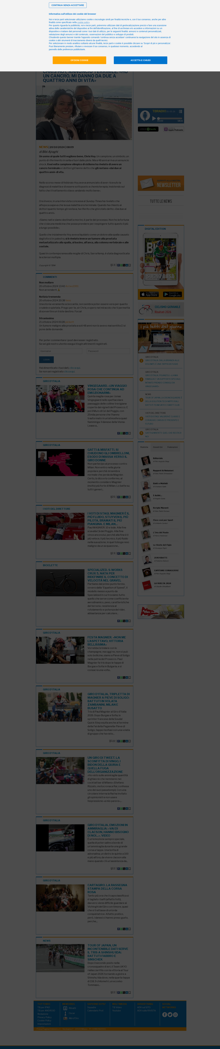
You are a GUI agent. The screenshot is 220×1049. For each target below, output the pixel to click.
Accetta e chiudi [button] (141, 60)
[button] (68, 5)
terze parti (91, 25)
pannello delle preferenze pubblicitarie (67, 49)
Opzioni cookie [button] (79, 60)
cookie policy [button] (83, 22)
